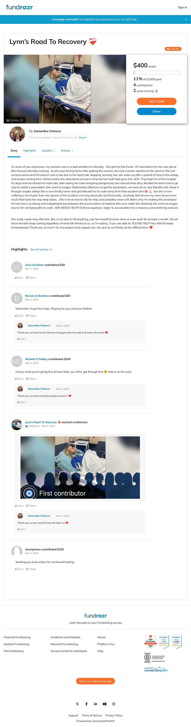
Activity (67, 150)
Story (14, 150)
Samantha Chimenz (47, 131)
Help (100, 650)
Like (18, 277)
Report (83, 137)
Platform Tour (106, 643)
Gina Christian (34, 265)
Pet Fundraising (14, 650)
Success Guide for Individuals (69, 650)
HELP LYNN (156, 101)
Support (73, 714)
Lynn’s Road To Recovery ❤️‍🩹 (43, 421)
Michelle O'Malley (36, 359)
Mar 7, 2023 (31, 268)
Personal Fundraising (17, 636)
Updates (48, 150)
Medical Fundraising (16, 643)
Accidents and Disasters (65, 636)
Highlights (29, 150)
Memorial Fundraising (64, 643)
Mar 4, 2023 (31, 299)
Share (157, 111)
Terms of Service (92, 714)
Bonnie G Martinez (37, 296)
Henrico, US (70, 137)
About (101, 636)
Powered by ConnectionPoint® (95, 720)
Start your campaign (95, 680)
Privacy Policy (114, 714)
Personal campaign (40, 137)
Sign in (182, 7)
